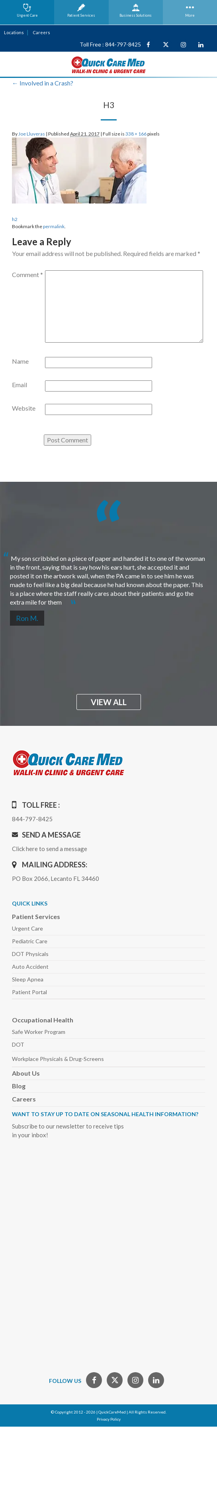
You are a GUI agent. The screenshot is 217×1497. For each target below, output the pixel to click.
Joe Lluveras (31, 134)
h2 (15, 219)
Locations (14, 32)
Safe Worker (38, 1031)
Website (23, 408)
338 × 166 (136, 134)
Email (19, 384)
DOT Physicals (30, 953)
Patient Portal (29, 992)
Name (20, 361)
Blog (18, 1086)
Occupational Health (42, 1020)
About (26, 1073)
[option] (108, 577)
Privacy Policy (109, 1419)
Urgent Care (27, 928)
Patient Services (36, 916)
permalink (54, 226)
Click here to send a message (49, 848)
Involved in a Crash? (42, 83)
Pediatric (29, 941)
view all (109, 702)
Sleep (27, 979)
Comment (27, 274)
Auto (30, 966)
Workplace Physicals (58, 1058)
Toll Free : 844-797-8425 (110, 44)
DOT (18, 1044)
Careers (41, 32)
